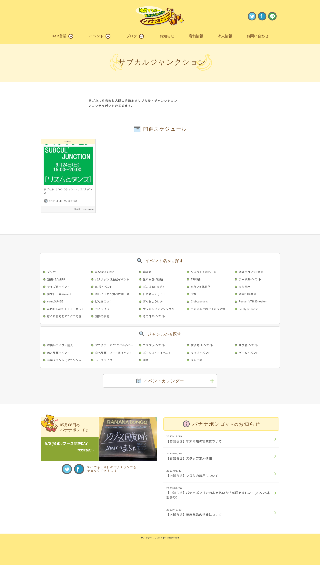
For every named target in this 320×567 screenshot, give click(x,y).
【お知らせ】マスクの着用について (218, 475)
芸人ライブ (102, 309)
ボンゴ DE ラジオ (154, 287)
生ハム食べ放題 (153, 279)
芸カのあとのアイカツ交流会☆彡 (211, 309)
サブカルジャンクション (159, 309)
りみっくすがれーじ (204, 272)
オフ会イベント (249, 346)
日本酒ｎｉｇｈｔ (154, 294)
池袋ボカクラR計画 (251, 272)
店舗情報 (196, 36)
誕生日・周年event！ (61, 294)
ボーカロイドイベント (157, 353)
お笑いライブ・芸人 (60, 346)
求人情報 (225, 36)
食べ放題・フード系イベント (113, 353)
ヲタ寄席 (244, 287)
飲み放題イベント (58, 353)
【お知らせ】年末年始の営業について (218, 440)
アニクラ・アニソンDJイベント (115, 346)
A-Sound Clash (105, 272)
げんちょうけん (153, 302)
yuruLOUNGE (56, 302)
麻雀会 (147, 272)
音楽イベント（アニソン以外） (67, 361)
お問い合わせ (258, 36)
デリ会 (51, 272)
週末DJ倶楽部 (248, 294)
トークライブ (103, 361)
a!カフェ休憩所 (201, 287)
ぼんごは (196, 361)
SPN (194, 294)
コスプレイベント (154, 346)
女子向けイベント (202, 346)
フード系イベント (250, 279)
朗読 (146, 361)
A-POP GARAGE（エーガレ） (66, 309)
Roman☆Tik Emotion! (253, 302)
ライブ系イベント (58, 287)
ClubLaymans (200, 302)
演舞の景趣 (102, 317)
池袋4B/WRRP (56, 279)
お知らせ (167, 36)
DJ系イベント (104, 287)
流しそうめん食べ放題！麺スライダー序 (115, 294)
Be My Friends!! (249, 309)
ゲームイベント (249, 353)
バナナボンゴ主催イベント (112, 279)
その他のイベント (154, 317)
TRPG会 (196, 279)
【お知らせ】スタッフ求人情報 (218, 457)
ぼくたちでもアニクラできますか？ (67, 317)
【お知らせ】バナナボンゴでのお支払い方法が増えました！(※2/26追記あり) (218, 494)
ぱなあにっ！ (103, 302)
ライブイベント (201, 353)
